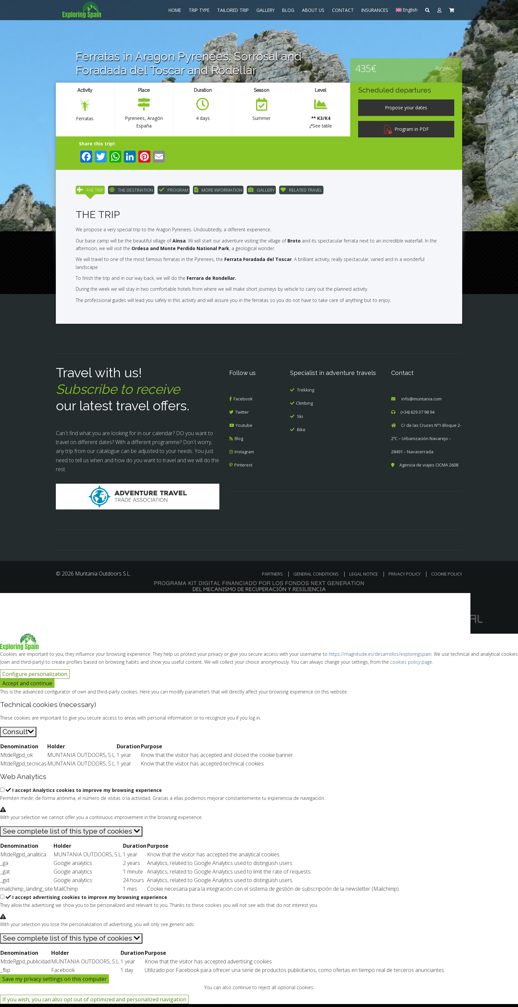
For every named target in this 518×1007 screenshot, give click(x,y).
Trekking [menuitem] (305, 393)
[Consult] (18, 735)
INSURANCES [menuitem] (374, 10)
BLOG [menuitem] (288, 10)
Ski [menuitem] (300, 419)
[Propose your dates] (406, 107)
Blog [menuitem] (239, 442)
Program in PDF (406, 129)
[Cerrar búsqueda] (9, 605)
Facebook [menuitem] (243, 402)
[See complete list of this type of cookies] (71, 834)
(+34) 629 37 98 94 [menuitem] (417, 415)
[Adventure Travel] (137, 500)
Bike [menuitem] (301, 432)
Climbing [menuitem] (304, 406)
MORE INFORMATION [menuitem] (218, 192)
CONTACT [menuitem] (343, 10)
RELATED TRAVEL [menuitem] (301, 192)
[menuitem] (100, 10)
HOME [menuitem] (174, 10)
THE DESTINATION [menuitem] (131, 192)
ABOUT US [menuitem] (313, 10)
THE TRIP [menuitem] (90, 192)
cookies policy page (411, 665)
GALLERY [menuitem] (265, 10)
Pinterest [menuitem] (243, 468)
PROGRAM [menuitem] (173, 192)
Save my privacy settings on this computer (54, 982)
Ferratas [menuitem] (85, 118)
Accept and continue (27, 686)
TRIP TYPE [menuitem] (199, 10)
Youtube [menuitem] (244, 428)
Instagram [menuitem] (245, 455)
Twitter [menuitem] (242, 415)
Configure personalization (34, 677)
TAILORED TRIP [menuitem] (233, 10)
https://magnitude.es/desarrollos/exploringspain (380, 657)
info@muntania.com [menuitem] (421, 402)
